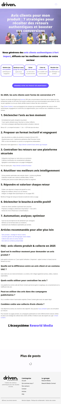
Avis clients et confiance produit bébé (12, 241)
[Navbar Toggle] (56, 4)
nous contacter (42, 309)
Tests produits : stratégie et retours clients (14, 235)
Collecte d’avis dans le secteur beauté (12, 239)
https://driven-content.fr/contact (22, 165)
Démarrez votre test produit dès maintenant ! (30, 85)
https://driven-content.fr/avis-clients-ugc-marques (33, 144)
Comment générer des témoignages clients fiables (16, 237)
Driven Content (8, 106)
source (23, 99)
